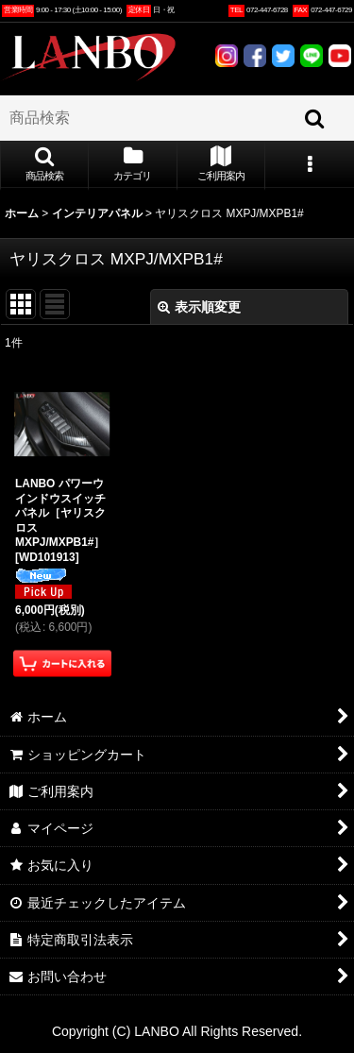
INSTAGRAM (226, 55)
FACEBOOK (255, 55)
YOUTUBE (340, 55)
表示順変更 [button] (199, 306)
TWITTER (283, 55)
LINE (311, 55)
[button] (44, 165)
